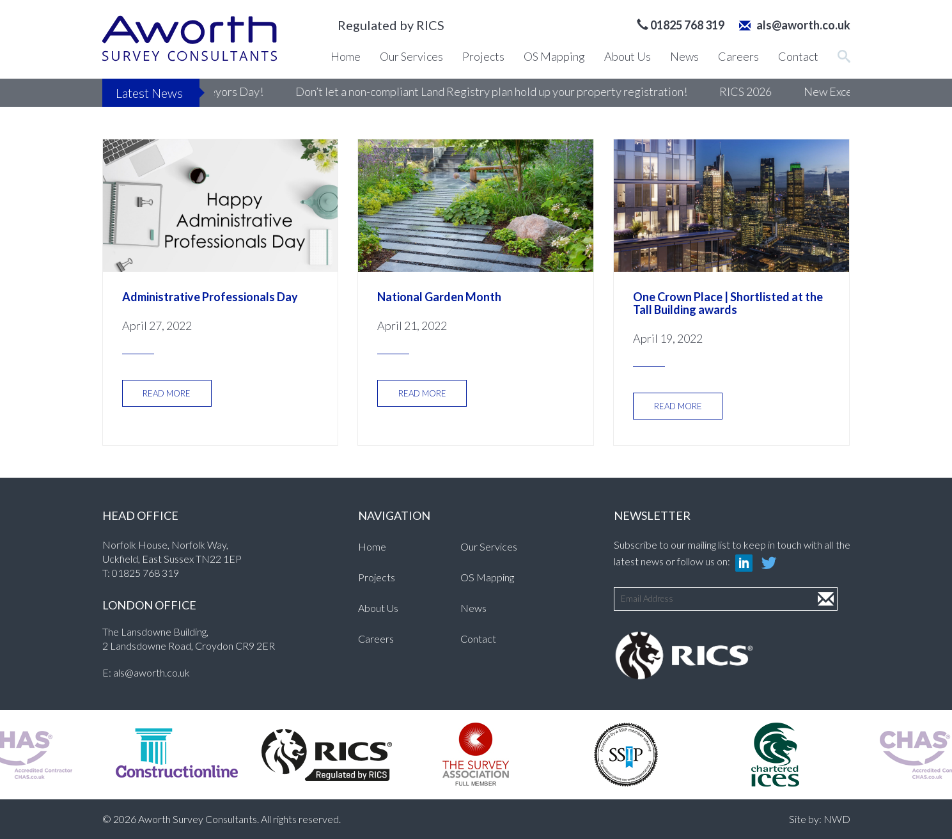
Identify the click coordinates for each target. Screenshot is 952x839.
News (684, 56)
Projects (483, 56)
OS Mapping (554, 56)
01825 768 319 (145, 573)
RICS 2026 (768, 91)
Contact (798, 56)
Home (346, 56)
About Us (627, 56)
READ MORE (167, 393)
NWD (836, 819)
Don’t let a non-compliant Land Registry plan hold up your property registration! (514, 91)
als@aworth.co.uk (794, 25)
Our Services (411, 56)
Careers (738, 56)
